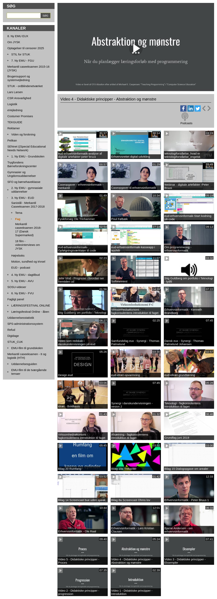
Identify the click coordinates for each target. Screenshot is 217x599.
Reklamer (13, 128)
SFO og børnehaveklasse (23, 181)
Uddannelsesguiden (24, 364)
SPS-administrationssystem (25, 323)
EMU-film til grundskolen (27, 348)
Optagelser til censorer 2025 (25, 48)
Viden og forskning (23, 134)
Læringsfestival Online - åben (30, 311)
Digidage (13, 335)
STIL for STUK (20, 54)
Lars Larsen (15, 92)
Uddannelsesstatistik (20, 317)
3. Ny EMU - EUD (22, 197)
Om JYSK (13, 42)
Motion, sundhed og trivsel (28, 261)
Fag (17, 219)
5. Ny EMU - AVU (22, 281)
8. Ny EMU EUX (17, 36)
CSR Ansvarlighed (19, 98)
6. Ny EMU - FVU (22, 293)
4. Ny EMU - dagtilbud (25, 274)
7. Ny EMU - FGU (22, 60)
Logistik (12, 104)
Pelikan (12, 140)
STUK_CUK (15, 341)
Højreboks (17, 255)
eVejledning (15, 110)
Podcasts (186, 123)
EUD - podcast (20, 267)
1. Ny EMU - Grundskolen (27, 156)
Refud (11, 329)
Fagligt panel (15, 299)
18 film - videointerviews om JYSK (27, 244)
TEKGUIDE (14, 122)
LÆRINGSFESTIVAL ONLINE (30, 305)
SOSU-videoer (16, 287)
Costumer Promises (20, 116)
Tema (18, 212)
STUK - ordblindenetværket (25, 86)
